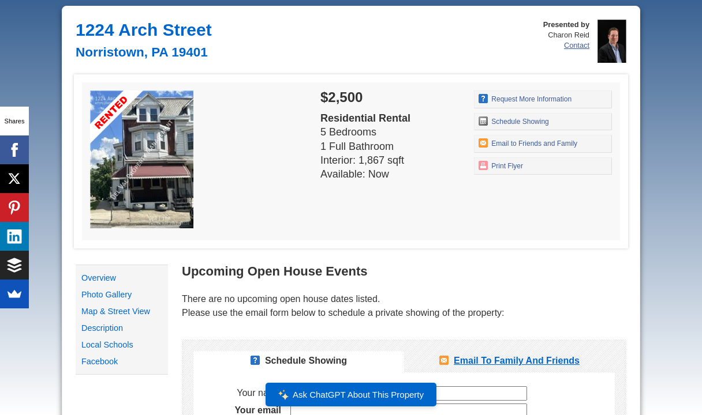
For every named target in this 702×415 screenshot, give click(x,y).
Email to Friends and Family (528, 143)
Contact (576, 45)
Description (102, 328)
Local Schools (107, 344)
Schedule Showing (514, 121)
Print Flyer (501, 165)
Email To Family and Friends (517, 360)
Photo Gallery (106, 294)
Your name (259, 393)
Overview (98, 277)
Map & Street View (115, 311)
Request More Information (525, 98)
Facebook (99, 361)
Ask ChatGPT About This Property (351, 395)
